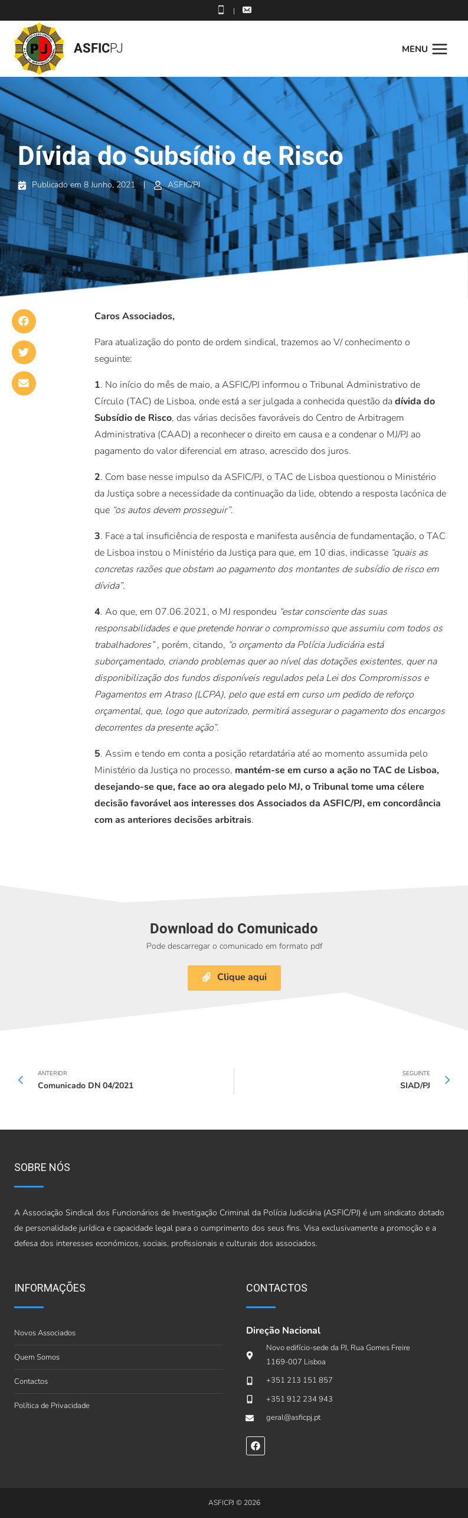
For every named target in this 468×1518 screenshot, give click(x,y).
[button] (24, 321)
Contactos (31, 1381)
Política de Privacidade (52, 1405)
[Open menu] (428, 49)
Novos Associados (45, 1333)
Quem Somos (37, 1357)
